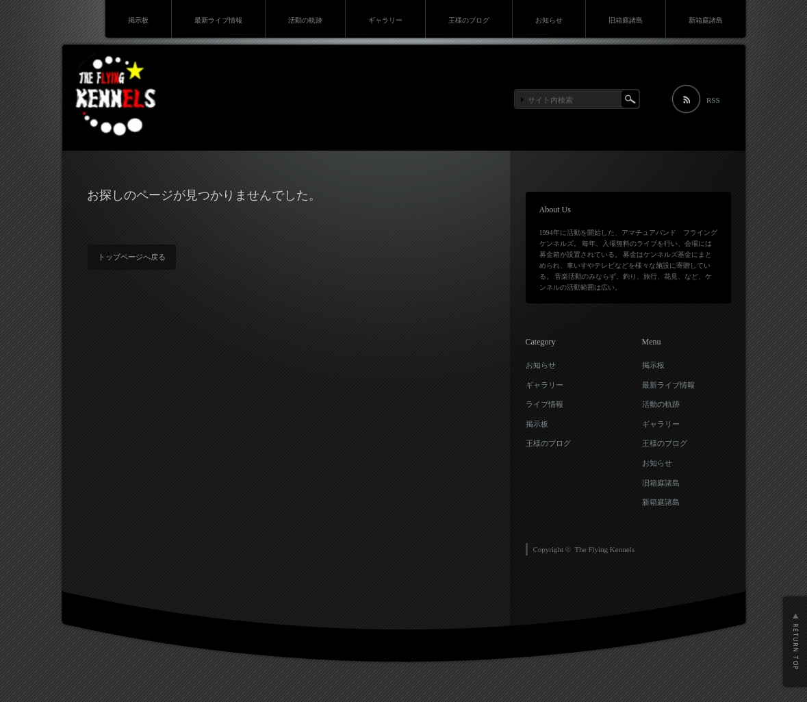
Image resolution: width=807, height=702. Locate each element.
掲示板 (138, 20)
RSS (713, 100)
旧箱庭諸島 (626, 20)
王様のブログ (468, 20)
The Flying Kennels (605, 549)
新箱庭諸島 (706, 20)
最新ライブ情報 (218, 20)
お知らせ (549, 20)
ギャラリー (385, 20)
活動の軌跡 (305, 20)
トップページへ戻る (132, 257)
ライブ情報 (544, 404)
